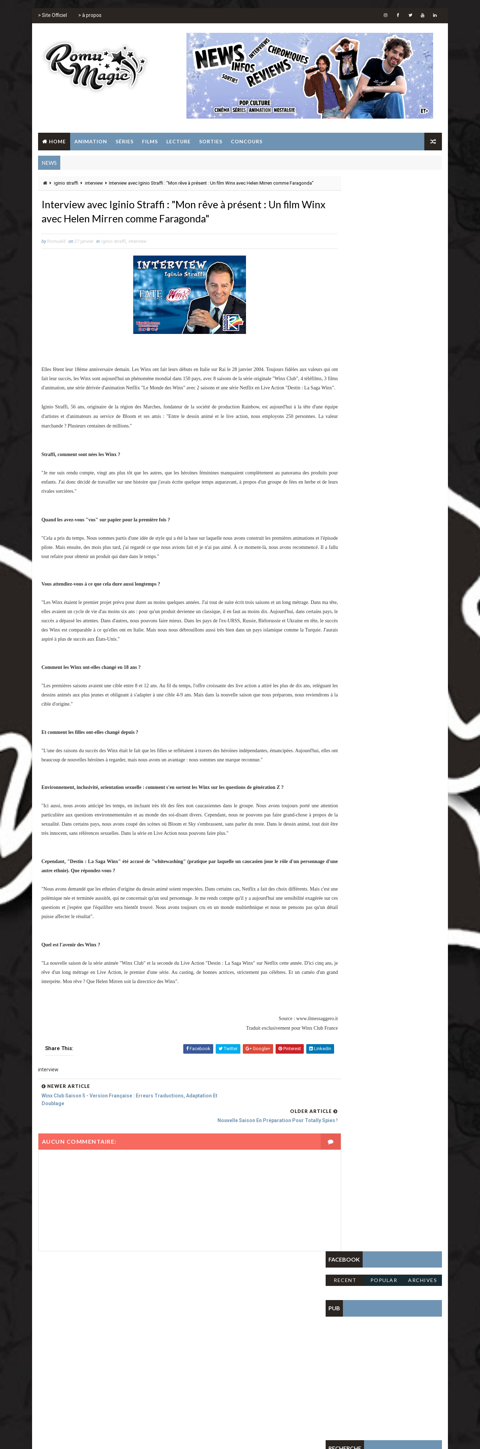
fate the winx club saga (208, 1320)
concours (224, 1308)
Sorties (210, 141)
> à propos (89, 17)
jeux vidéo (222, 1333)
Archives (423, 206)
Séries (124, 141)
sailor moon (255, 1333)
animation (193, 1308)
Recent (345, 206)
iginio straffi (65, 183)
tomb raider (196, 1345)
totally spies (231, 1345)
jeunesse (193, 1333)
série (283, 1333)
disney (251, 1308)
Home (56, 141)
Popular (384, 206)
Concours (246, 141)
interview (93, 183)
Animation (90, 141)
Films (149, 141)
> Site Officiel (51, 17)
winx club (265, 1345)
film (246, 1320)
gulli (265, 1320)
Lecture (178, 141)
